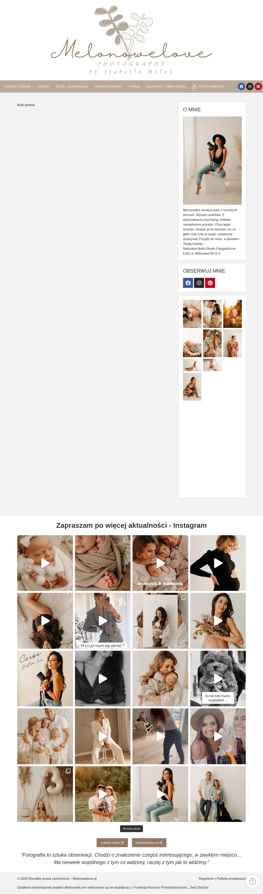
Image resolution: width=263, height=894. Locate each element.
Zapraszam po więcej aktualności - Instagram (131, 525)
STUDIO (43, 86)
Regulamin (206, 878)
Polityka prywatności (231, 878)
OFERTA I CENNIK (17, 86)
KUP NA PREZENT (208, 86)
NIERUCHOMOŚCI (108, 86)
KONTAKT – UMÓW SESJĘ (166, 86)
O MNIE (134, 86)
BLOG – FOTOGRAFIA (72, 86)
